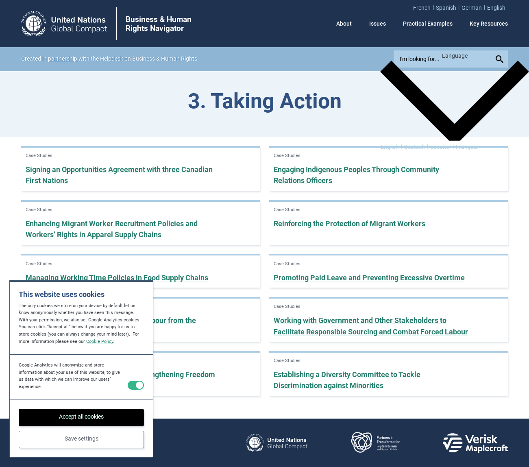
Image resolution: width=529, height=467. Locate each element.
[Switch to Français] (467, 147)
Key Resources (489, 23)
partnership (62, 58)
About (344, 23)
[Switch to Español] (442, 147)
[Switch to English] (391, 147)
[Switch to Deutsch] (416, 147)
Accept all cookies (81, 416)
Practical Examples (428, 23)
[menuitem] (424, 7)
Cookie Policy (99, 341)
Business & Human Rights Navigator (159, 24)
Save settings (81, 438)
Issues (377, 23)
